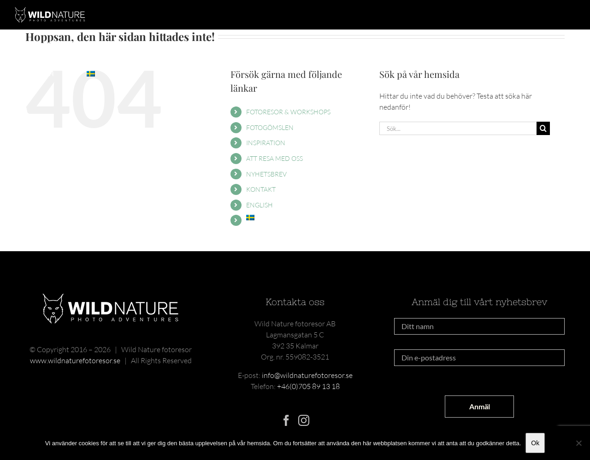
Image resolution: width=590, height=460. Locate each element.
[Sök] (543, 128)
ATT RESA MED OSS (274, 158)
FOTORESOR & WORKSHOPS (288, 112)
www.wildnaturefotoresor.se (75, 360)
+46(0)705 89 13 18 (308, 386)
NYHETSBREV (266, 174)
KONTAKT (261, 189)
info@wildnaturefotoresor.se (307, 375)
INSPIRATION (265, 143)
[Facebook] (286, 420)
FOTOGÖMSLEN (270, 127)
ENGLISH (259, 205)
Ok (535, 443)
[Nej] (578, 443)
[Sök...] (458, 128)
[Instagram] (303, 420)
